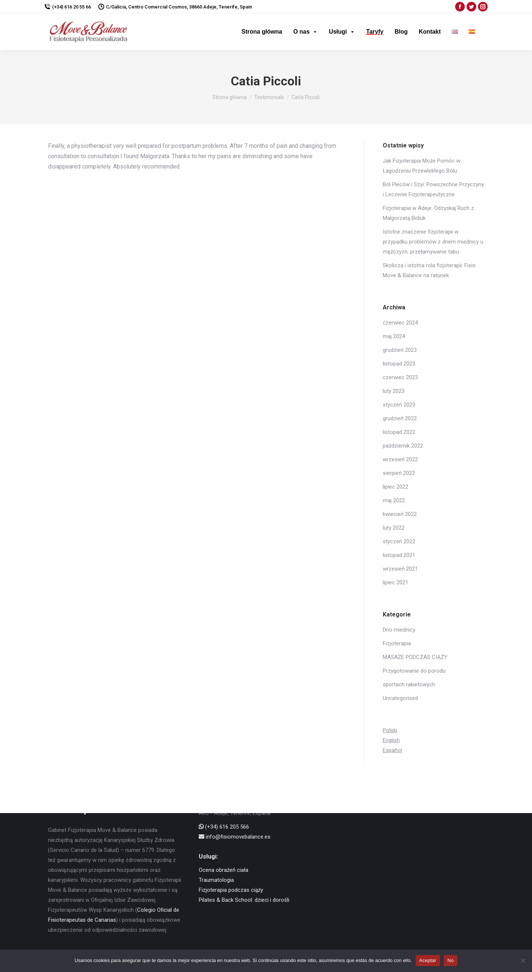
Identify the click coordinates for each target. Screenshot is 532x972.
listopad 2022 (399, 432)
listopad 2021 (399, 555)
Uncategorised (400, 698)
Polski (390, 730)
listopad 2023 (399, 363)
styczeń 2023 (399, 404)
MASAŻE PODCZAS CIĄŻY (415, 657)
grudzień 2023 (400, 350)
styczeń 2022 (399, 541)
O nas (305, 31)
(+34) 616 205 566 (224, 826)
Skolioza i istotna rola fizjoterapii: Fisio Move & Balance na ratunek (429, 270)
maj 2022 (394, 500)
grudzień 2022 (400, 418)
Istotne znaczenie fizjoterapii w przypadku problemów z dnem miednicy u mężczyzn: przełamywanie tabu (433, 241)
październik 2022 (403, 445)
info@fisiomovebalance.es (234, 836)
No (450, 960)
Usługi (342, 31)
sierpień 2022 (399, 473)
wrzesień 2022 (400, 459)
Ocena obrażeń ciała (223, 870)
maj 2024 (394, 336)
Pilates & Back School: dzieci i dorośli (244, 900)
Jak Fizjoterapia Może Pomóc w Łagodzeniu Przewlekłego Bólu (421, 165)
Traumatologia (216, 880)
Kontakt (430, 31)
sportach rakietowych (409, 684)
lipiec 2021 (395, 582)
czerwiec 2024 (400, 322)
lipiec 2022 (395, 486)
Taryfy (374, 31)
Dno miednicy (399, 629)
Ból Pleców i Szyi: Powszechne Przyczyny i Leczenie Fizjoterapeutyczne (433, 189)
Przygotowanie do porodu (414, 670)
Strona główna (261, 31)
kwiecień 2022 (400, 514)
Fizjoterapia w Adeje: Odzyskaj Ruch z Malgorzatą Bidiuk (428, 213)
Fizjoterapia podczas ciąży (231, 890)
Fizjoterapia (397, 643)
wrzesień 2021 (400, 568)
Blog (401, 31)
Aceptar (428, 960)
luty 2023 (394, 391)
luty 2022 (394, 527)
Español (392, 750)
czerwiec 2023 (400, 377)
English (391, 740)
